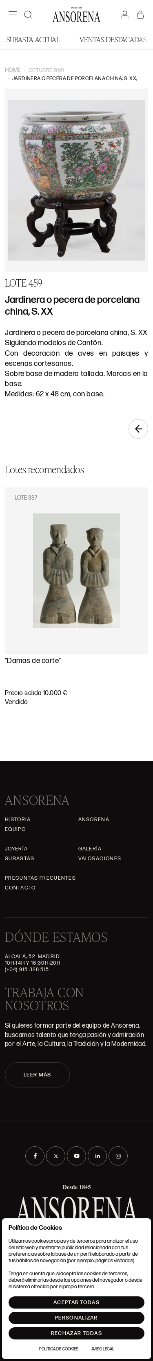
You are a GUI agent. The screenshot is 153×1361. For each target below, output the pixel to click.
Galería (90, 849)
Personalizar (76, 1318)
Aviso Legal (102, 1349)
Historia (18, 819)
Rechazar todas (76, 1333)
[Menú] (13, 15)
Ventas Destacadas (113, 39)
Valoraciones (100, 858)
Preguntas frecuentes (40, 878)
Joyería (16, 849)
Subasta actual (33, 39)
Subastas (19, 858)
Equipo (15, 829)
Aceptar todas (76, 1302)
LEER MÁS (37, 1075)
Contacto (20, 888)
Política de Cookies (58, 1349)
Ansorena (93, 819)
